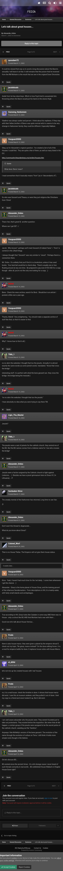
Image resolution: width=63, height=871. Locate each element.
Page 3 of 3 (31, 52)
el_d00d (11, 662)
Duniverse (16, 36)
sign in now (48, 798)
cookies (14, 858)
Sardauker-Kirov (15, 491)
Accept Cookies (8, 867)
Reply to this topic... (13, 813)
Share (15, 826)
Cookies (45, 848)
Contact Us (37, 848)
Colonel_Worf (14, 543)
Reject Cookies (24, 867)
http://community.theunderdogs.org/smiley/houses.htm (23, 158)
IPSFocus (27, 848)
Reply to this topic (31, 43)
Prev (8, 52)
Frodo (10, 635)
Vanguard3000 (14, 139)
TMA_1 (11, 354)
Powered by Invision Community (31, 850)
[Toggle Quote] (5, 163)
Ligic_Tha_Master (16, 415)
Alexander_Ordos (10, 33)
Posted (16, 63)
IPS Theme (18, 848)
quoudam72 (13, 60)
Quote (8, 82)
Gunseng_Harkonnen (17, 112)
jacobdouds (13, 87)
